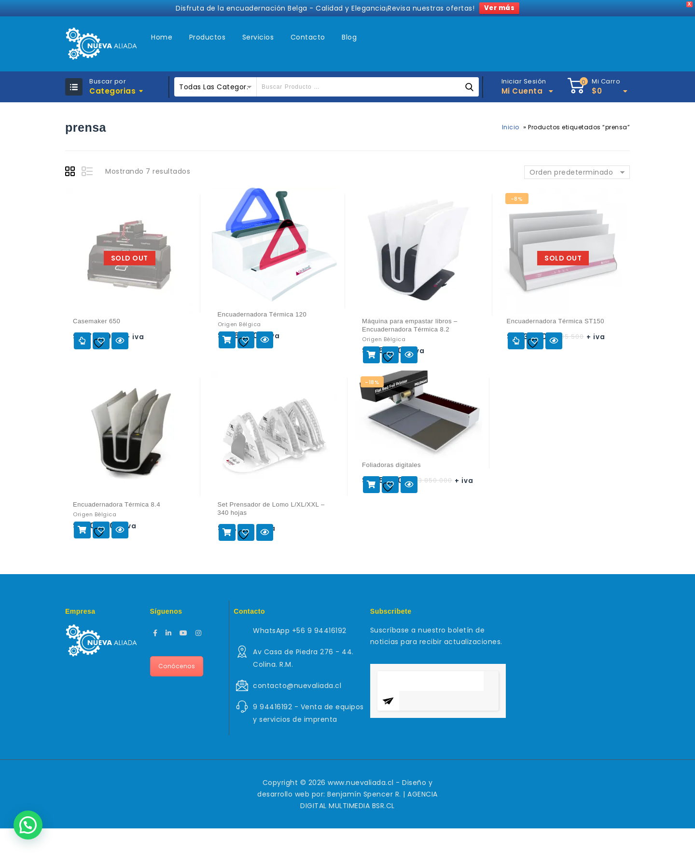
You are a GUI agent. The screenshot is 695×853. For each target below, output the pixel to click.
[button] (28, 825)
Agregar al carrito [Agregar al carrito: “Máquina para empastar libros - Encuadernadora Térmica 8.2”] (371, 354)
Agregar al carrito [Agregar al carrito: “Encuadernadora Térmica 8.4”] (82, 530)
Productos (207, 37)
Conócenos (176, 666)
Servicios (258, 37)
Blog (349, 37)
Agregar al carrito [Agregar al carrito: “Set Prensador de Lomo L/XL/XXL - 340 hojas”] (227, 532)
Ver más (499, 8)
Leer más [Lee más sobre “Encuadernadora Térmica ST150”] (516, 340)
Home (161, 37)
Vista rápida (119, 340)
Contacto (308, 37)
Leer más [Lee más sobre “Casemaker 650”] (82, 340)
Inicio (510, 127)
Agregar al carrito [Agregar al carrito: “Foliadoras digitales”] (371, 484)
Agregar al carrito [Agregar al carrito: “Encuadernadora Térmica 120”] (227, 339)
